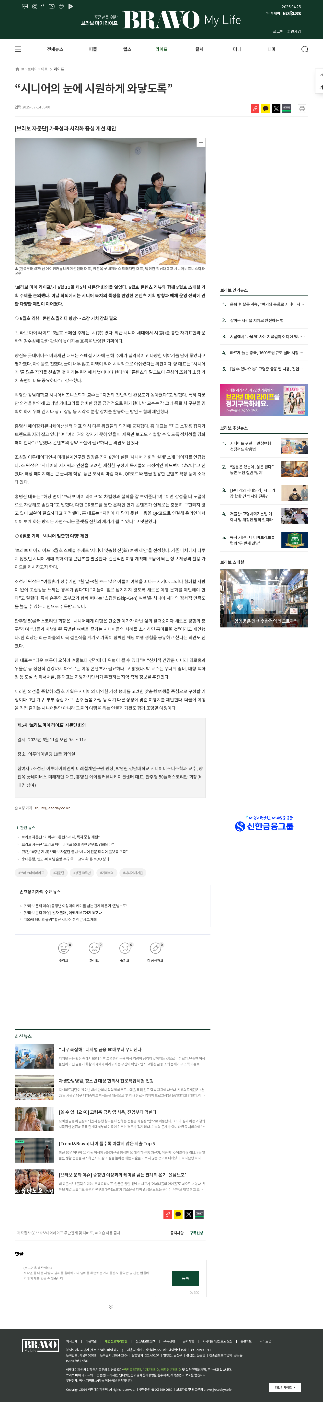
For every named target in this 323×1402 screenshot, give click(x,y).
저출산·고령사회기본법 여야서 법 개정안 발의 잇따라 (251, 516)
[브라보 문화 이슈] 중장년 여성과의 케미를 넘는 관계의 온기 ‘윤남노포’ (75, 905)
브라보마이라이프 (31, 68)
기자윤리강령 (151, 1369)
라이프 (161, 49)
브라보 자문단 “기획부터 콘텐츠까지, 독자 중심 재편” (61, 836)
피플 (93, 49)
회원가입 (294, 31)
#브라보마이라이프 (31, 872)
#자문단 (58, 872)
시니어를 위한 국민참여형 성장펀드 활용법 (250, 446)
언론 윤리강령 (132, 1369)
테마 (271, 49)
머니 (237, 49)
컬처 (199, 49)
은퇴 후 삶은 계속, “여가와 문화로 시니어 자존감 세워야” (267, 304)
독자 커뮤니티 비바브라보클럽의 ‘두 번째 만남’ (252, 540)
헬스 (127, 49)
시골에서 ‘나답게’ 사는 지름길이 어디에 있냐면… (265, 336)
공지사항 (177, 1232)
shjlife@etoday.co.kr (52, 807)
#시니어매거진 (133, 872)
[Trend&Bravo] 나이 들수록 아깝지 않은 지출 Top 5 (107, 1143)
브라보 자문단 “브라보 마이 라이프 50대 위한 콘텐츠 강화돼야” (68, 844)
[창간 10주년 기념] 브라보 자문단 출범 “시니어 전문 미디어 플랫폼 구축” (75, 851)
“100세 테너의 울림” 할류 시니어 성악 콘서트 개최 (60, 919)
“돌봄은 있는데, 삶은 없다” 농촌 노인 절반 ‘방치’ (252, 469)
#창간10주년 (82, 872)
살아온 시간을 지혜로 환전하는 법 (257, 320)
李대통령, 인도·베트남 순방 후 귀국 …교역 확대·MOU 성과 (65, 858)
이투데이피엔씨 (98, 1389)
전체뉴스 (55, 49)
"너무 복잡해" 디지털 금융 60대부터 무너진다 (100, 1049)
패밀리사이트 (283, 1387)
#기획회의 (107, 872)
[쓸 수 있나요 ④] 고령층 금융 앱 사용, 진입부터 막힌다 (108, 1112)
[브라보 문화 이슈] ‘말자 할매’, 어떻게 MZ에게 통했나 (62, 912)
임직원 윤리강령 (171, 1369)
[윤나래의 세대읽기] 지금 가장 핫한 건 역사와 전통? (252, 493)
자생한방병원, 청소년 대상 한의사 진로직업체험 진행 (106, 1080)
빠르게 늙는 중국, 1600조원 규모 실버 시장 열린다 (266, 352)
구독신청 (196, 1232)
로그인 (278, 31)
